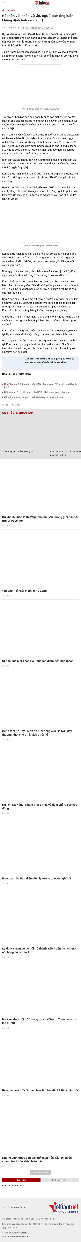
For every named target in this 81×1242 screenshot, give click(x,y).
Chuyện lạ (10, 10)
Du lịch (6, 525)
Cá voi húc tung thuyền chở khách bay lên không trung (33, 397)
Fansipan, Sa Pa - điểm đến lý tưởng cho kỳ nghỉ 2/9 (36, 878)
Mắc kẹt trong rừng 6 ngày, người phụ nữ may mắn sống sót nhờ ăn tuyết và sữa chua (49, 360)
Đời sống (7, 1166)
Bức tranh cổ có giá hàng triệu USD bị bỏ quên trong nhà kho (37, 392)
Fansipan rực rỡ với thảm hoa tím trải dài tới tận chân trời (40, 1090)
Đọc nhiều (21, 1180)
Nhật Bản (16, 405)
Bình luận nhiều (59, 1180)
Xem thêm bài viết (40, 1173)
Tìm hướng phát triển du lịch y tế (17, 451)
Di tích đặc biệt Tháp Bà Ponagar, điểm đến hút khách (38, 660)
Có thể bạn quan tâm (17, 412)
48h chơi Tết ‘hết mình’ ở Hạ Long (24, 590)
